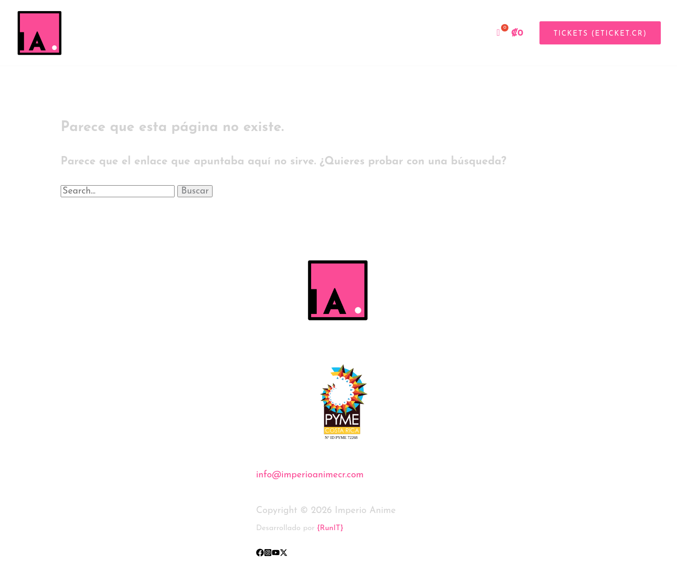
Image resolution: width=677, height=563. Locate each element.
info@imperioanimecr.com (310, 475)
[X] (284, 553)
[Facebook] (260, 553)
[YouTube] (276, 553)
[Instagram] (268, 553)
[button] (597, 32)
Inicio (408, 33)
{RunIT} (330, 528)
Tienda (466, 33)
